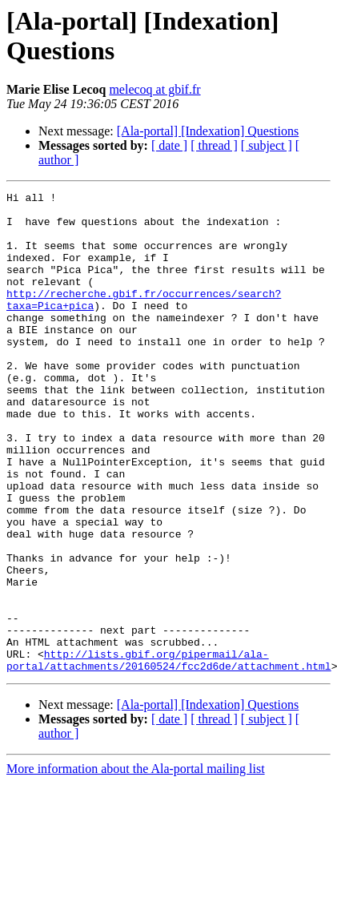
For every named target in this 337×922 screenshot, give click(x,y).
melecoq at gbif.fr (154, 89)
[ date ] (169, 145)
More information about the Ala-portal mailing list (135, 865)
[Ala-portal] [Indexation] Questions (208, 131)
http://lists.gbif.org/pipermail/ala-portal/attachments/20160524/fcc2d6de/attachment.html (168, 754)
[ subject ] (266, 145)
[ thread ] (214, 145)
